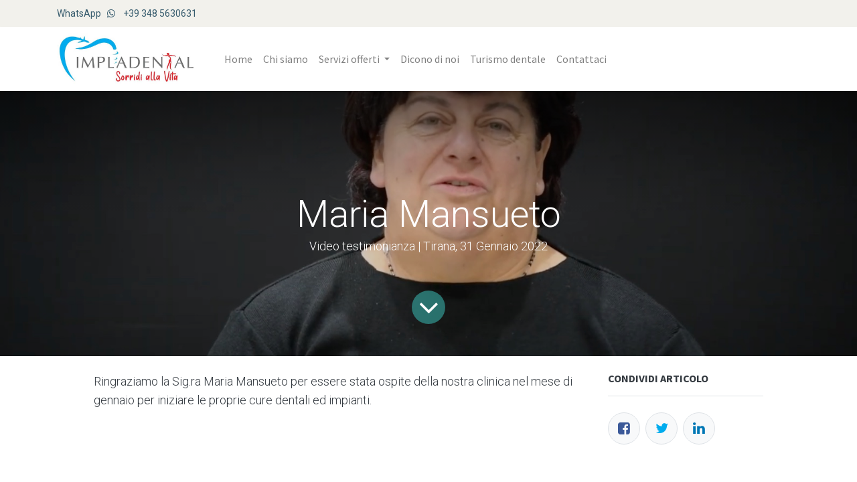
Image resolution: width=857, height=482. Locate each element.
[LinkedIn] (699, 428)
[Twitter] (661, 428)
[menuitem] (238, 59)
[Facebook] (624, 428)
